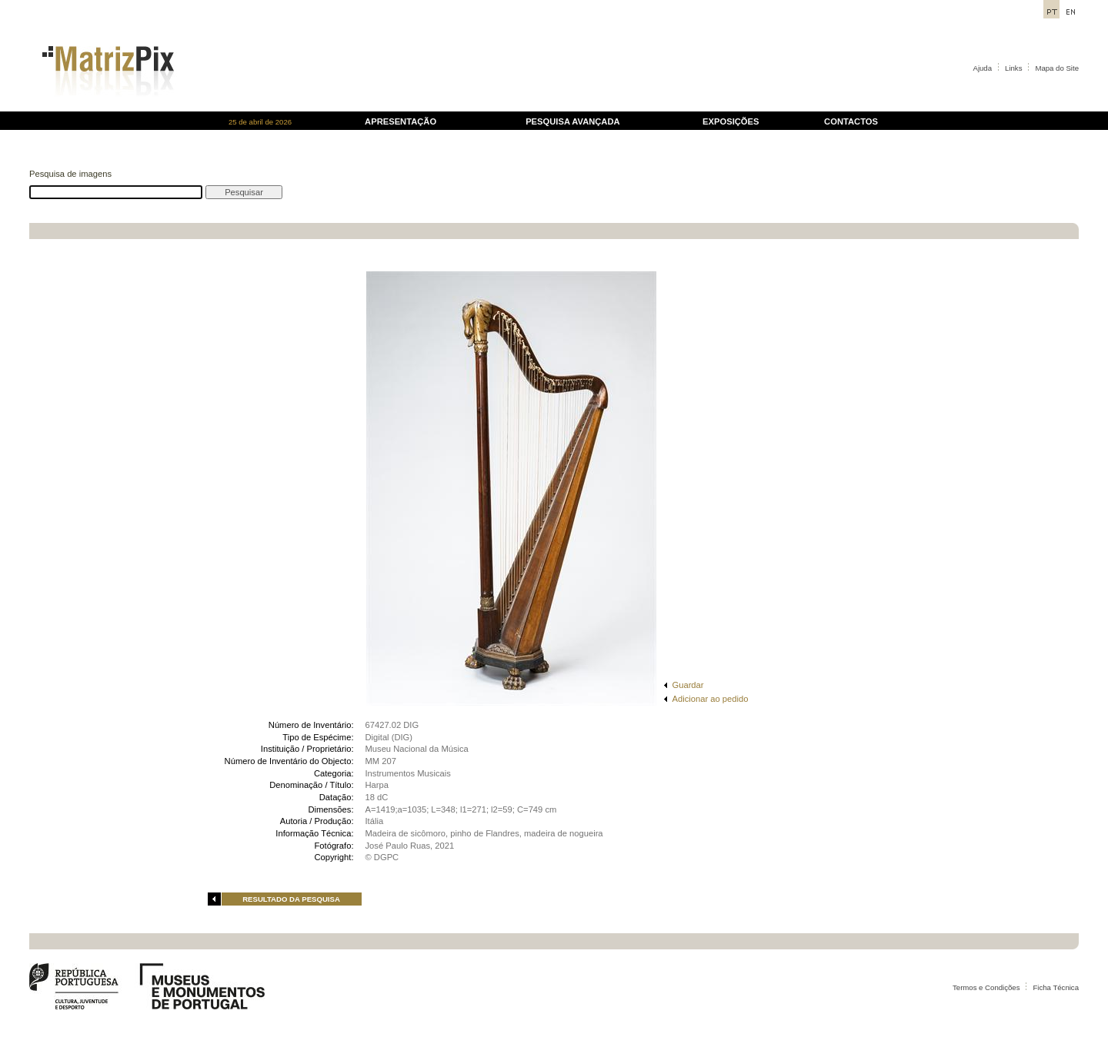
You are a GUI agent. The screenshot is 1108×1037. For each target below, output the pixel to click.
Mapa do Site (1057, 68)
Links (1013, 68)
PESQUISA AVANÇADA (572, 121)
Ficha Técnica (1056, 987)
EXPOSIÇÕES (731, 121)
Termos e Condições (986, 987)
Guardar (688, 685)
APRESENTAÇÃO (400, 121)
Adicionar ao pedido (710, 698)
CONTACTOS (851, 121)
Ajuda (983, 68)
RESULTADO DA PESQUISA (291, 899)
